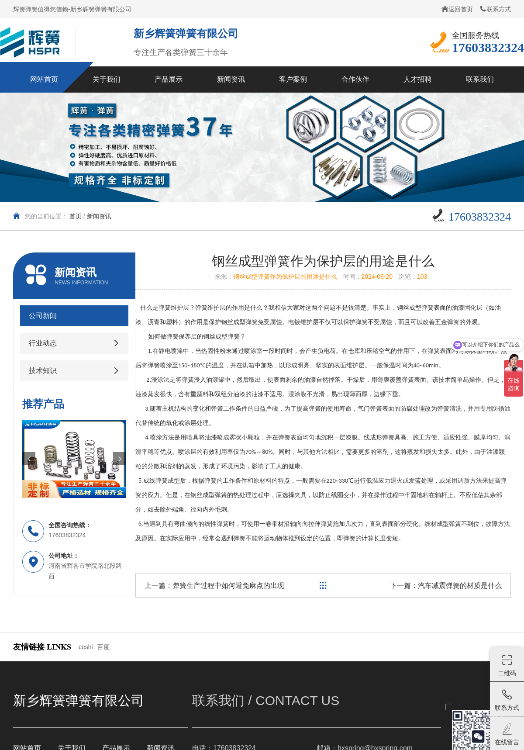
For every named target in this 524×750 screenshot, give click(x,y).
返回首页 (457, 9)
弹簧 (172, 336)
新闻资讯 (99, 216)
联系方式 (495, 9)
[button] (28, 458)
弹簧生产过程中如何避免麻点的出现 (228, 585)
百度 (103, 646)
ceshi (86, 646)
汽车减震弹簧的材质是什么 (460, 585)
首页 (75, 216)
